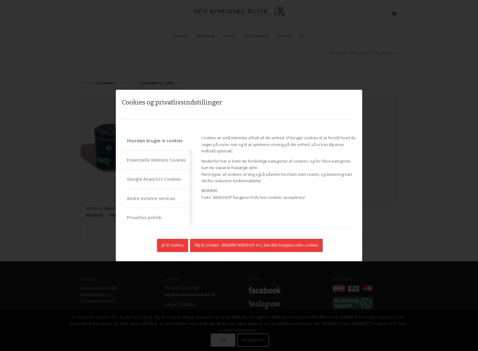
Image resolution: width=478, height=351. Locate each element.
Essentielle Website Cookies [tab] (156, 160)
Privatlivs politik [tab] (144, 217)
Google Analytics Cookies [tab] (154, 179)
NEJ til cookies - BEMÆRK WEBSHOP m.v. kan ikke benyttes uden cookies (256, 245)
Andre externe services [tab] (151, 198)
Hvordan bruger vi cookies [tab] (155, 141)
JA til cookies (173, 245)
